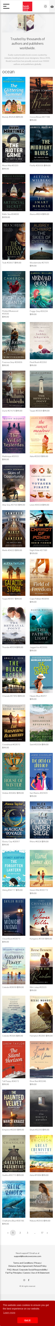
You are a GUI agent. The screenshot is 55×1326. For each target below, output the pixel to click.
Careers (26, 1272)
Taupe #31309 (36, 410)
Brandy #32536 (9, 117)
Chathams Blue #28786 (13, 1220)
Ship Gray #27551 (10, 504)
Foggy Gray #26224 (39, 311)
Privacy (37, 1263)
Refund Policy (40, 1266)
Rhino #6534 (35, 841)
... (34, 1232)
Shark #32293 (36, 1129)
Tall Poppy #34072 (10, 1081)
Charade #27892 (10, 696)
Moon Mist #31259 (10, 165)
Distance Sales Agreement (21, 1266)
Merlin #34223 (8, 550)
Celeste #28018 (9, 987)
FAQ (9, 1269)
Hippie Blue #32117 (38, 696)
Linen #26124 (36, 504)
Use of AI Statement (40, 1272)
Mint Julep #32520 (38, 987)
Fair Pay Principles (14, 1272)
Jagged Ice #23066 (38, 647)
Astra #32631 (35, 456)
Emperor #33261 (9, 1129)
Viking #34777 (8, 890)
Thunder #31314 (9, 647)
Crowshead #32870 (11, 744)
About (15, 1269)
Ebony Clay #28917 (11, 841)
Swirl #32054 (35, 744)
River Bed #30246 (38, 1081)
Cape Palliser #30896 (39, 598)
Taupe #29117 (8, 598)
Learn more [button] (9, 1312)
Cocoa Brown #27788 (40, 117)
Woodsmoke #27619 (39, 262)
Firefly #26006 (36, 165)
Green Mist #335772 (39, 890)
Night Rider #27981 (38, 550)
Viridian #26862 (9, 793)
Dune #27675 (8, 410)
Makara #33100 (36, 1220)
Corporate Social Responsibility (33, 1269)
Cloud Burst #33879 (11, 938)
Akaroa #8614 (36, 214)
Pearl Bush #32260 (38, 362)
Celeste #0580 (9, 1035)
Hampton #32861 (37, 1035)
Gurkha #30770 (9, 1175)
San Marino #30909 (39, 793)
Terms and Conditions (23, 1263)
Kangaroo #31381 (37, 938)
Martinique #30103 (10, 456)
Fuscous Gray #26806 (12, 362)
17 (42, 1232)
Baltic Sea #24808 (10, 214)
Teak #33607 (8, 262)
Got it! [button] (27, 1320)
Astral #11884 (35, 1175)
